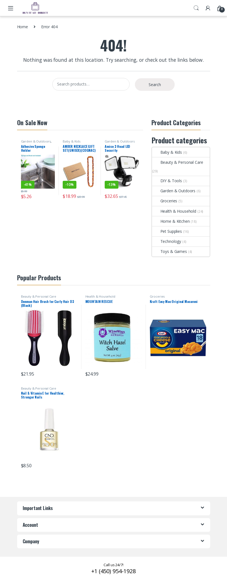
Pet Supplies (167, 231)
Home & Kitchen (171, 221)
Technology (166, 241)
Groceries (164, 200)
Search (196, 8)
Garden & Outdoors (36, 141)
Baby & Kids (71, 141)
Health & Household (174, 211)
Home (22, 26)
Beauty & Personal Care (177, 162)
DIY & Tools (167, 180)
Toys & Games (169, 251)
